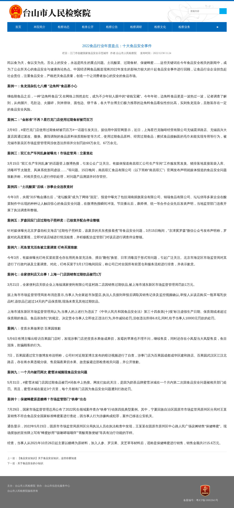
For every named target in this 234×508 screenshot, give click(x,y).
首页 (18, 26)
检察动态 (63, 26)
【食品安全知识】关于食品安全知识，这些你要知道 (47, 458)
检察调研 (136, 26)
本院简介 (39, 26)
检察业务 (184, 26)
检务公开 (88, 26)
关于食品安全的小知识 (30, 463)
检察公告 (112, 26)
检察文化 (160, 26)
